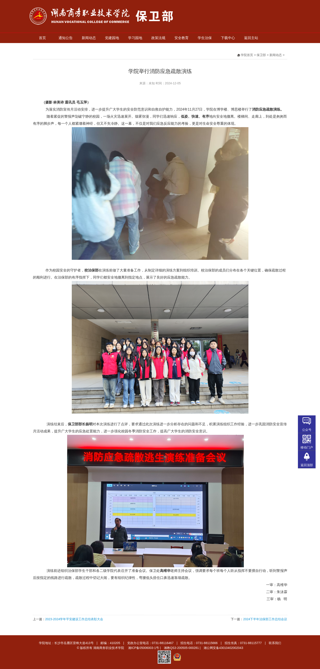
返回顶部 (307, 465)
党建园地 (112, 38)
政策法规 (158, 38)
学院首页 (247, 55)
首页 (42, 38)
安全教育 (181, 38)
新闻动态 (89, 38)
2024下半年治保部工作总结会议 (265, 619)
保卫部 (261, 55)
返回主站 (251, 38)
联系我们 (275, 643)
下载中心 (228, 38)
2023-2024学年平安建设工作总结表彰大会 (74, 619)
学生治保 (205, 38)
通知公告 (66, 38)
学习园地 (135, 38)
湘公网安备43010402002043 (223, 648)
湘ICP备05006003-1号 (143, 648)
